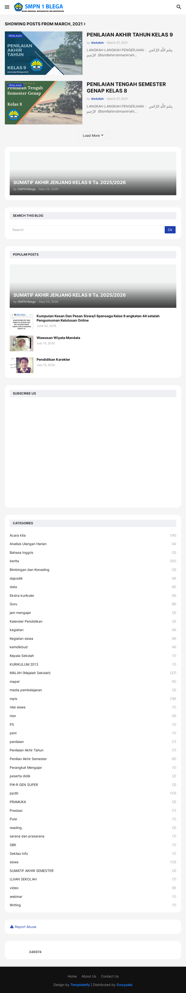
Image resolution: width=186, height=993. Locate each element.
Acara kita (93, 535)
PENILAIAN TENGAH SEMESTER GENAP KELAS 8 (126, 87)
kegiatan (93, 629)
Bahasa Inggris (93, 552)
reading (93, 827)
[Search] (87, 229)
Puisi (93, 819)
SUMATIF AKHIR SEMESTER (93, 870)
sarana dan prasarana (93, 836)
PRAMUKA (93, 801)
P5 (93, 724)
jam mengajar (93, 612)
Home (72, 976)
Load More (91, 135)
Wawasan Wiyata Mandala (58, 338)
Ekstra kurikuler (93, 595)
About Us (89, 976)
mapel (93, 681)
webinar (93, 896)
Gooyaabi (124, 985)
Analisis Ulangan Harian (93, 543)
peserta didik (93, 776)
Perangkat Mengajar (93, 767)
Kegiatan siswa (93, 638)
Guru (93, 604)
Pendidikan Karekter (53, 359)
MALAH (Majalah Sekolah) (93, 672)
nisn (93, 715)
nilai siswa (93, 707)
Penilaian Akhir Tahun (93, 750)
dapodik (93, 578)
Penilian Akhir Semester (93, 758)
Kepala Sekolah (93, 655)
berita (93, 561)
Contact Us (110, 976)
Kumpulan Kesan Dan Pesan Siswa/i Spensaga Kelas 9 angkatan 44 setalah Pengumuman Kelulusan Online (98, 318)
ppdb (93, 793)
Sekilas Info (93, 853)
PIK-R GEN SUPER (93, 784)
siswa (93, 862)
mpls (93, 698)
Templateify (80, 985)
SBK (93, 844)
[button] (6, 7)
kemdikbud (93, 647)
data (93, 586)
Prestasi (93, 810)
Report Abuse (25, 927)
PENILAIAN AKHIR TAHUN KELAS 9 (130, 35)
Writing (93, 905)
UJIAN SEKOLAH (93, 879)
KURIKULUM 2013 (93, 664)
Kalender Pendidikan (93, 621)
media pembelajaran (93, 690)
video (93, 887)
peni (93, 733)
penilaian (93, 741)
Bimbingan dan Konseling (93, 569)
